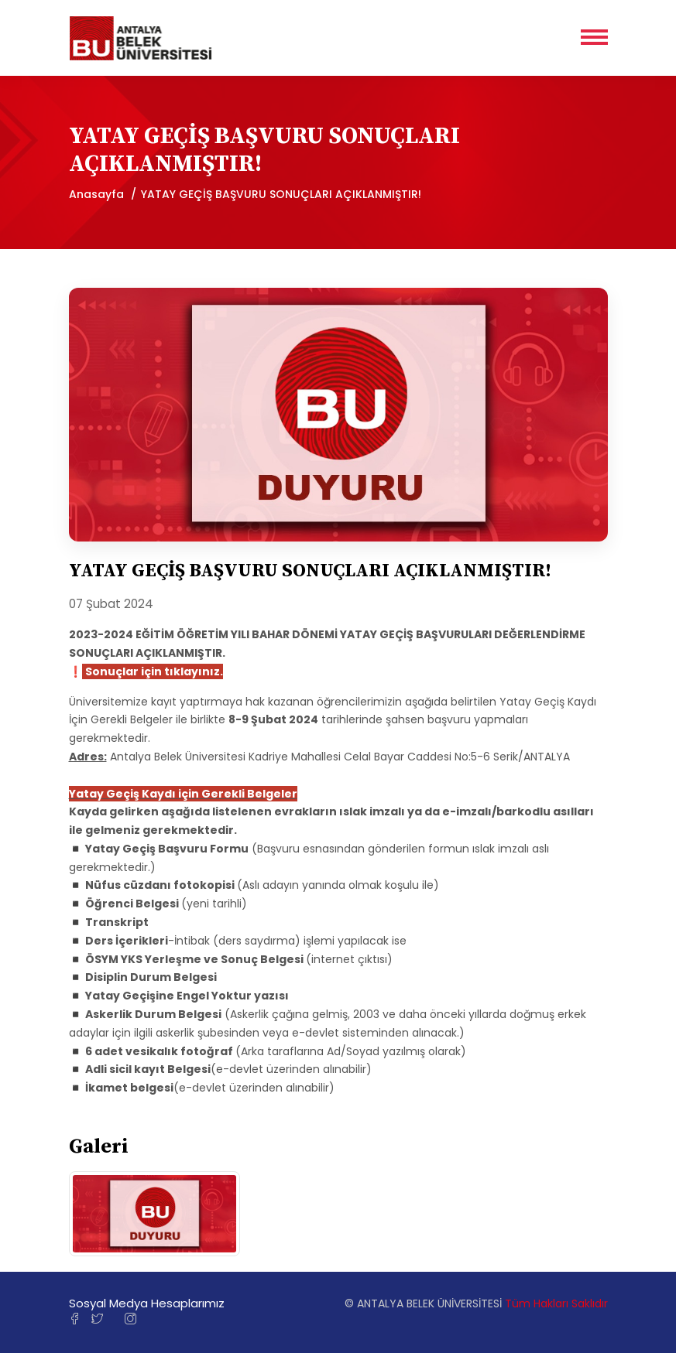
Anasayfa (96, 194)
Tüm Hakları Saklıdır (556, 1303)
